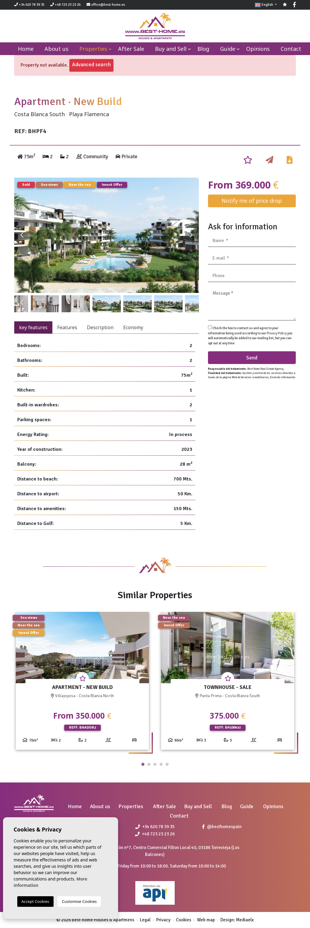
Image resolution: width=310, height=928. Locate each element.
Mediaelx (245, 920)
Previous (21, 235)
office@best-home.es (108, 4)
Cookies (183, 920)
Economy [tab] (133, 327)
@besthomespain (222, 826)
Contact (291, 48)
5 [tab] (167, 764)
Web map (206, 920)
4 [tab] (161, 764)
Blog (203, 48)
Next (191, 235)
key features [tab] (33, 327)
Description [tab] (100, 327)
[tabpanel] (82, 683)
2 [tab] (148, 764)
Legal (145, 920)
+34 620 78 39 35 (29, 4)
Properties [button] (93, 48)
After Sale (131, 48)
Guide (227, 48)
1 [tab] (142, 764)
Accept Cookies (35, 901)
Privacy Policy (277, 333)
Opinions (258, 48)
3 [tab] (155, 764)
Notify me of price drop (252, 200)
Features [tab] (67, 327)
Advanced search (91, 64)
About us (56, 48)
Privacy (163, 920)
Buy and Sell (170, 48)
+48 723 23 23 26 (65, 4)
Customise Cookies (79, 901)
